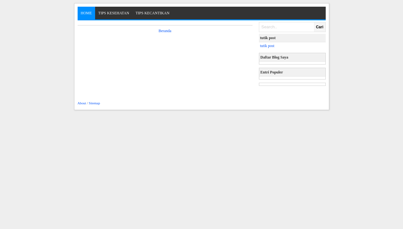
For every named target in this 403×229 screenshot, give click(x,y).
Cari (319, 27)
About (82, 103)
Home (86, 13)
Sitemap (94, 103)
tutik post (267, 46)
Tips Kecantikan (152, 13)
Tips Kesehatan (113, 13)
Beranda (165, 31)
